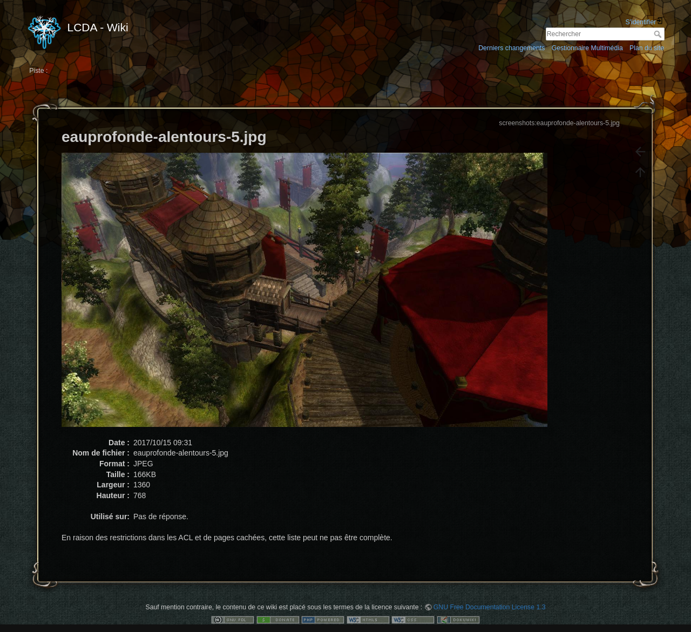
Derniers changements (511, 48)
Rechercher (659, 34)
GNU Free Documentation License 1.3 (489, 607)
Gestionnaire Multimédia (587, 48)
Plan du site (646, 48)
